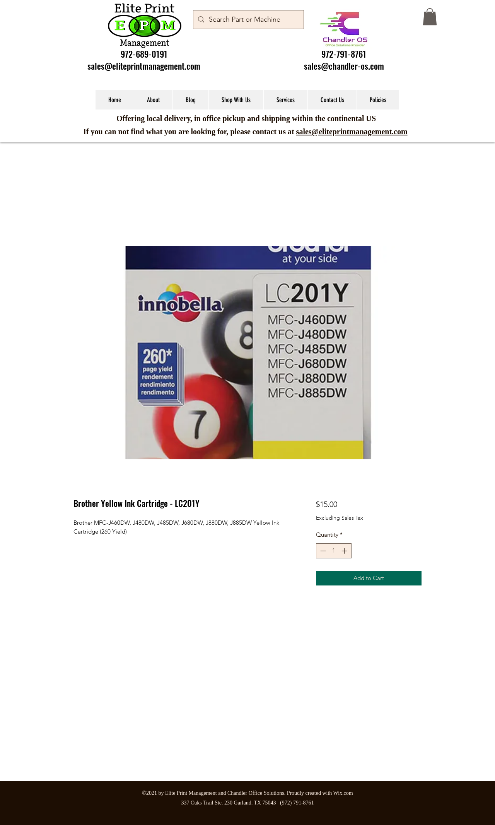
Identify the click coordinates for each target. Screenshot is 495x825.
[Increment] (345, 551)
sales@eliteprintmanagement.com (143, 66)
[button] (430, 16)
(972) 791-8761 (297, 803)
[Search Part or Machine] (248, 19)
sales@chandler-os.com (344, 66)
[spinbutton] (333, 551)
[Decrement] (322, 551)
